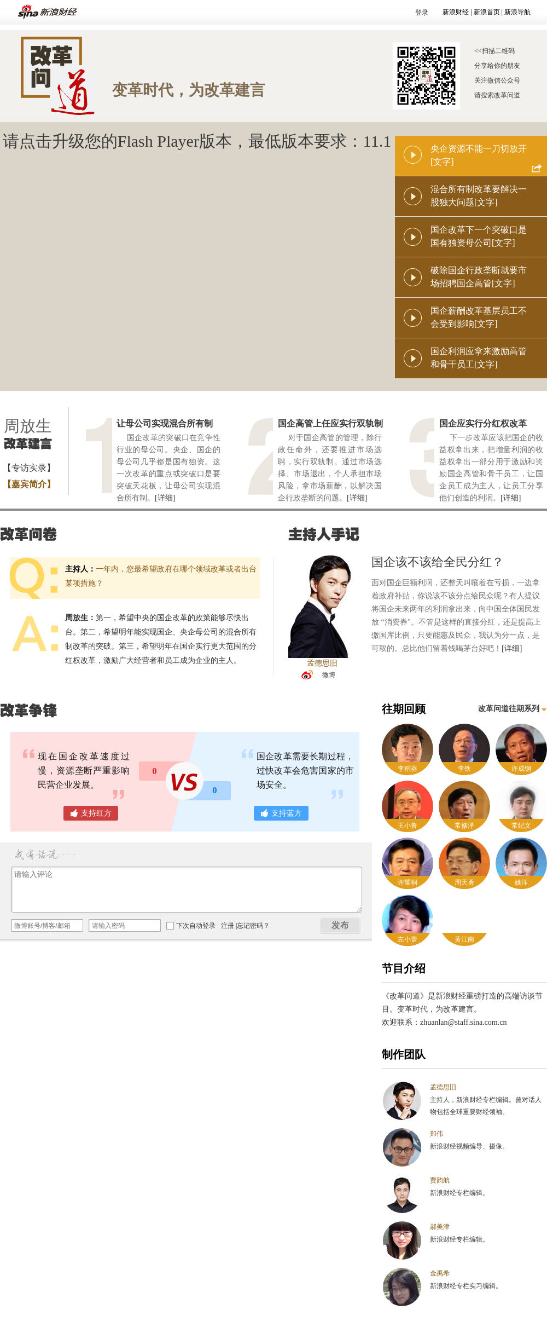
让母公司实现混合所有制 (165, 423)
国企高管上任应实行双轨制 (330, 423)
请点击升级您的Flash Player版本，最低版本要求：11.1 (197, 141)
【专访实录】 (29, 467)
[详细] (165, 498)
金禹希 (440, 1273)
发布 (340, 925)
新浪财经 (456, 12)
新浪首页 (487, 12)
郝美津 (440, 1227)
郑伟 (436, 1134)
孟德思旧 (443, 1087)
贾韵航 (440, 1180)
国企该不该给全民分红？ (437, 562)
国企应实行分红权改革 (483, 423)
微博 (328, 675)
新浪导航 (517, 12)
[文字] (442, 161)
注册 (227, 926)
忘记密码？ (253, 926)
